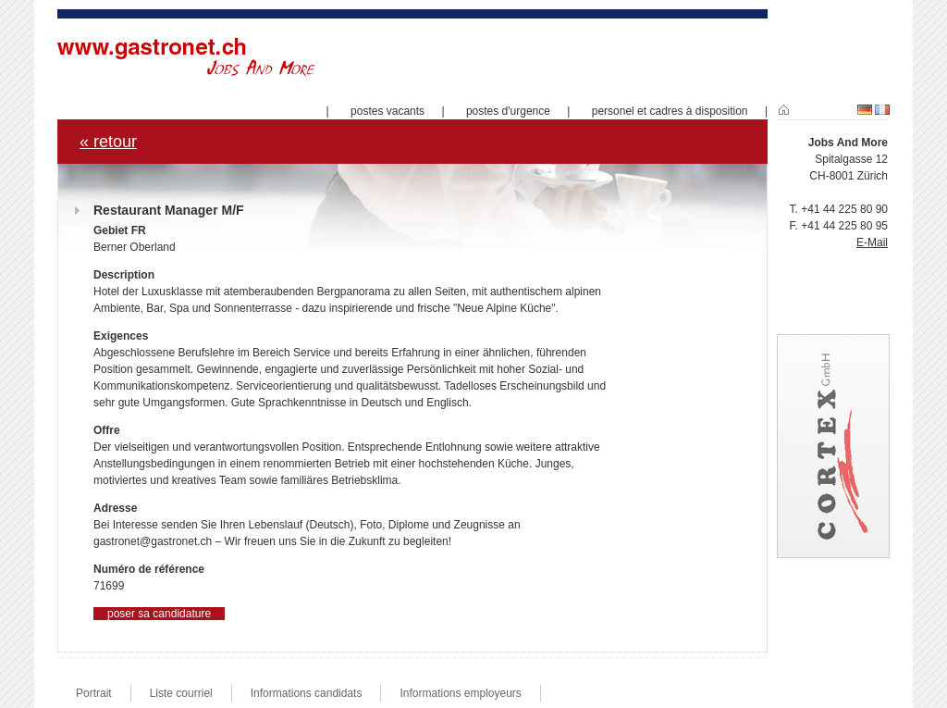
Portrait (94, 693)
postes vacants (387, 111)
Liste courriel (181, 693)
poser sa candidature (159, 613)
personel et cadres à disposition (670, 111)
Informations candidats (307, 693)
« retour (108, 141)
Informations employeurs (460, 693)
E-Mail (872, 242)
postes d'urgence (508, 111)
